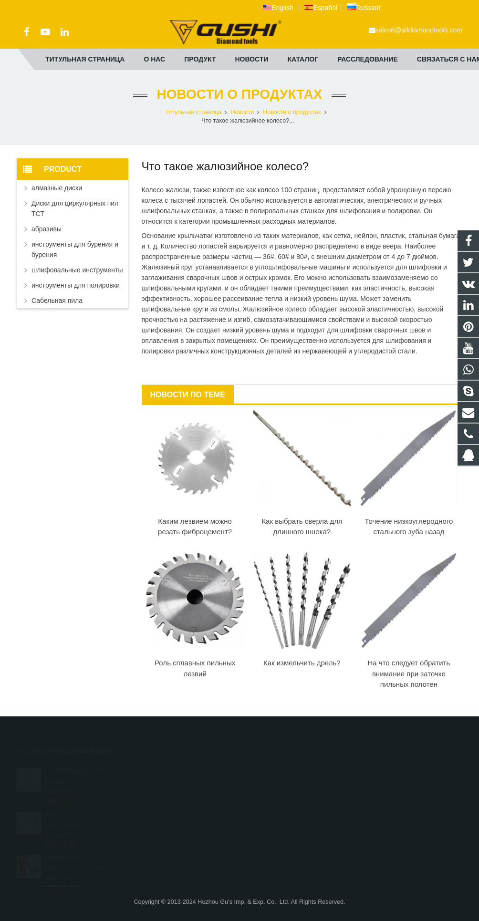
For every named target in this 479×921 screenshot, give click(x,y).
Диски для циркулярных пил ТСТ (74, 208)
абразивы (46, 229)
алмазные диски (56, 188)
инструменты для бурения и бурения (74, 249)
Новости (242, 112)
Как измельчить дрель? (302, 663)
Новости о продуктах (240, 94)
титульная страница (193, 112)
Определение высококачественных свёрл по (77, 858)
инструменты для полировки (75, 285)
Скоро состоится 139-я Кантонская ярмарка (78, 814)
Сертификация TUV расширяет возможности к (75, 771)
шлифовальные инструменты (77, 270)
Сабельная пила (57, 300)
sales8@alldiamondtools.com (418, 30)
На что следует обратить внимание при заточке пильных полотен (408, 673)
